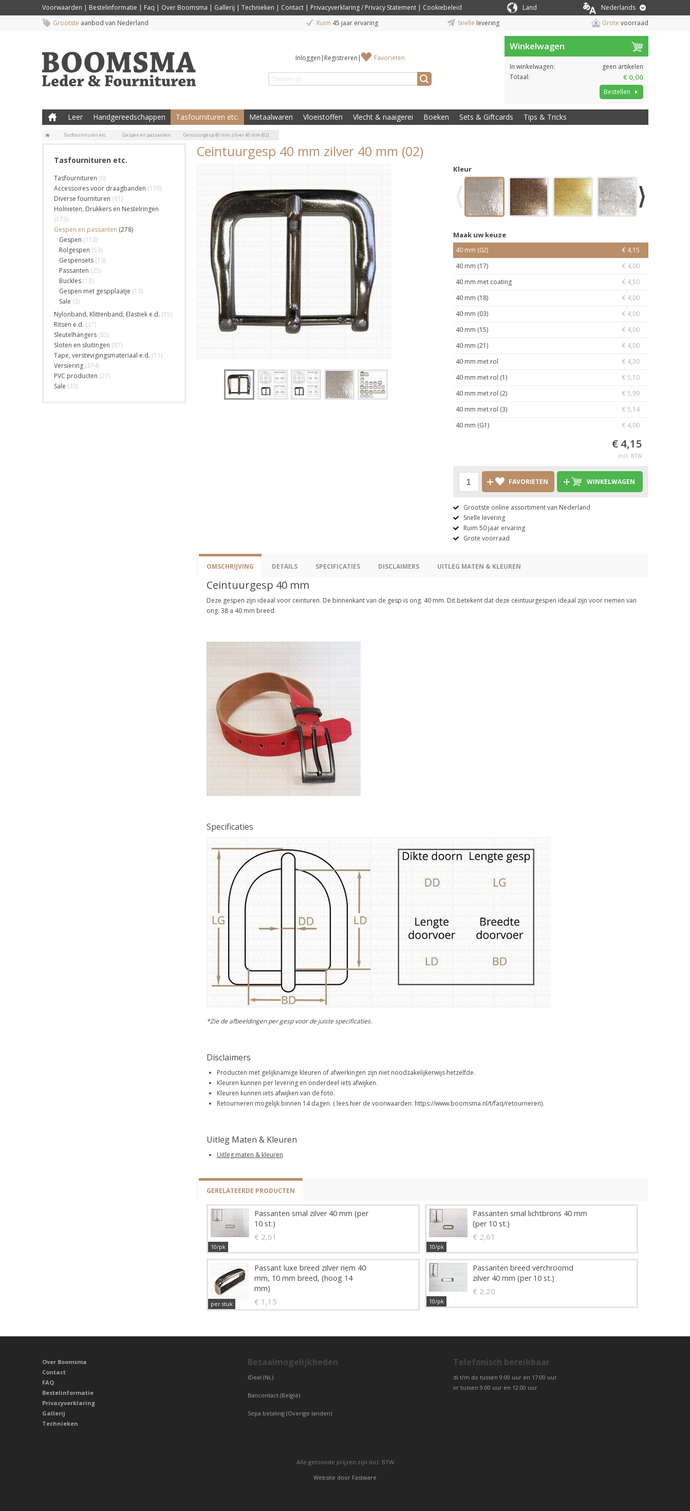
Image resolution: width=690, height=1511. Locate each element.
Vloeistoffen (323, 117)
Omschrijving (230, 566)
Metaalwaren (271, 117)
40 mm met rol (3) (551, 409)
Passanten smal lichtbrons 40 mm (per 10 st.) (530, 1218)
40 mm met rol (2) (551, 393)
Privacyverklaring (68, 1403)
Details (284, 566)
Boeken (436, 117)
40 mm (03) (551, 314)
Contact (292, 7)
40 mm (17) (551, 266)
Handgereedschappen (129, 117)
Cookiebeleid (442, 7)
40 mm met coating (551, 282)
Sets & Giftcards (486, 117)
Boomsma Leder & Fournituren (52, 117)
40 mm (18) (551, 298)
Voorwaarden (62, 7)
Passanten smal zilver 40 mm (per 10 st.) (311, 1218)
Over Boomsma (184, 7)
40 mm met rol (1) (551, 377)
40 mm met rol (551, 362)
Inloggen (308, 57)
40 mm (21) (551, 346)
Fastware (364, 1477)
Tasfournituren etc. (207, 117)
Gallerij (224, 7)
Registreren (341, 57)
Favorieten (389, 57)
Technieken (257, 7)
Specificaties (337, 566)
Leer (75, 117)
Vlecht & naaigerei (383, 117)
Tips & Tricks (545, 117)
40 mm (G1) (551, 425)
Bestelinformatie (113, 7)
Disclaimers (398, 566)
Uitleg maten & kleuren (250, 1154)
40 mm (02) (551, 250)
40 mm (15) (551, 330)
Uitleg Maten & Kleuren (479, 566)
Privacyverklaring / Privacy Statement (363, 7)
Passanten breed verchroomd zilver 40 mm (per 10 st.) (523, 1273)
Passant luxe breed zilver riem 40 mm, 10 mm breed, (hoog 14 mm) (310, 1278)
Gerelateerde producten (251, 1190)
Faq (149, 7)
